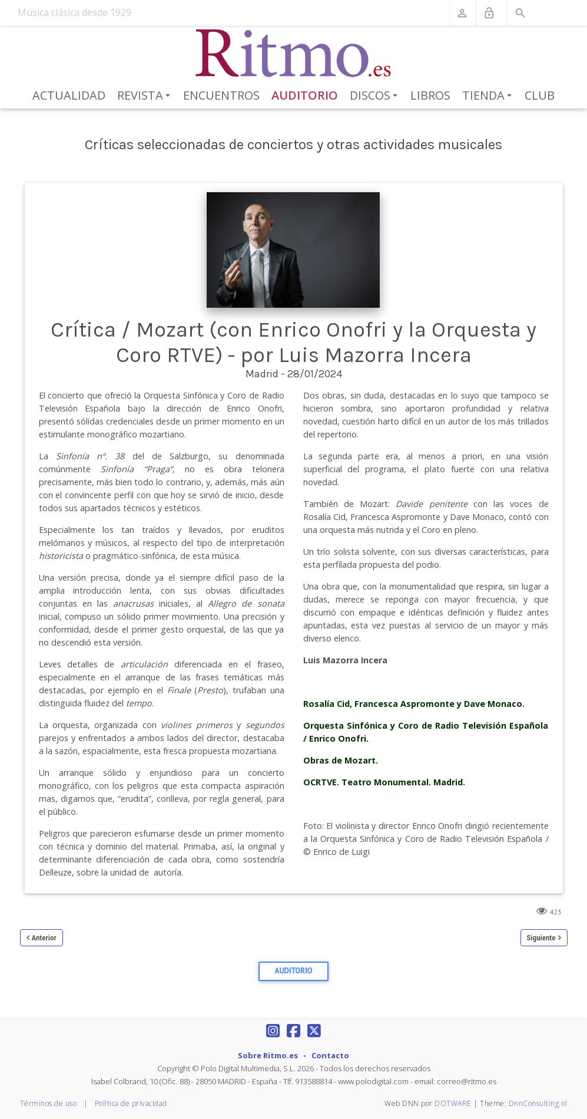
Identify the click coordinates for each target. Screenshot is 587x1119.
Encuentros (221, 95)
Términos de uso (48, 1103)
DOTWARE (453, 1103)
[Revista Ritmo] (293, 53)
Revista (145, 96)
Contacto (330, 1055)
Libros (430, 95)
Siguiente (541, 937)
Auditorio (304, 95)
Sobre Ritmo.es (268, 1055)
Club (540, 95)
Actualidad (68, 95)
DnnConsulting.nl (538, 1103)
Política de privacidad (131, 1103)
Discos (376, 96)
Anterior (44, 937)
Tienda (489, 96)
